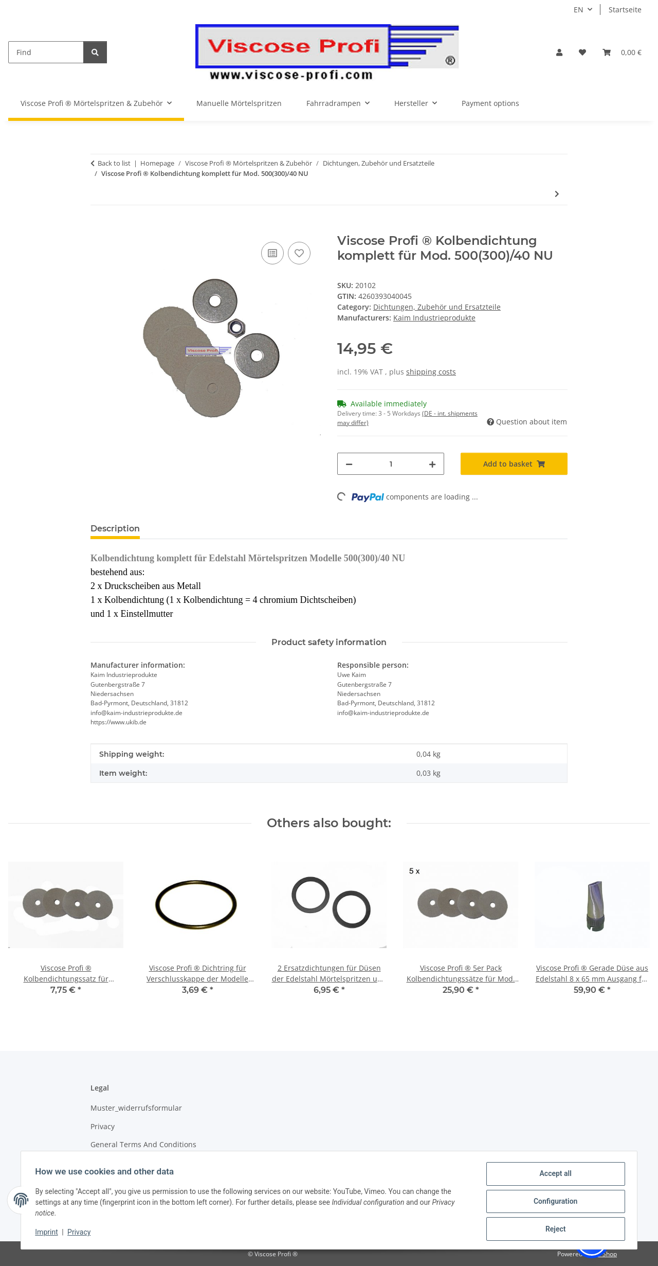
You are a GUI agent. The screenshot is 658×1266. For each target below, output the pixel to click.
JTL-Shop (604, 1254)
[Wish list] (582, 52)
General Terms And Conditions (143, 1144)
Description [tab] (115, 528)
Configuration (553, 1203)
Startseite (625, 9)
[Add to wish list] (299, 253)
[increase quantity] (432, 463)
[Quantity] (391, 463)
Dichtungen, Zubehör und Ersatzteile (437, 307)
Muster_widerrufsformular (136, 1108)
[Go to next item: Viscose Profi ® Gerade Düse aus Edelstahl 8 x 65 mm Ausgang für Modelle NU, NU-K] (557, 194)
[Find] (46, 52)
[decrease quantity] (349, 463)
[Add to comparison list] (272, 253)
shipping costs (431, 372)
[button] (559, 52)
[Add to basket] (98, 228)
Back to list (114, 163)
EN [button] (578, 9)
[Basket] (622, 52)
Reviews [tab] (174, 528)
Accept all (553, 1176)
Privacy (81, 1233)
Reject (553, 1229)
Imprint (49, 1233)
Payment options (490, 103)
